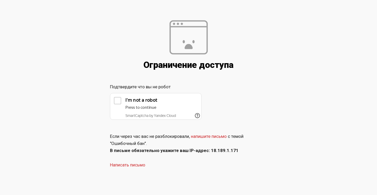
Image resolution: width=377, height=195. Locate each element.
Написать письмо (127, 164)
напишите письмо (209, 136)
